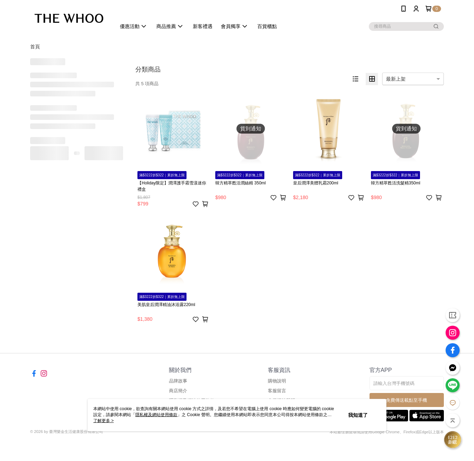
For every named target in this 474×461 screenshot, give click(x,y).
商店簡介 (178, 390)
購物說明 (277, 381)
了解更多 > (103, 420)
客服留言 (277, 390)
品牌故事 (178, 381)
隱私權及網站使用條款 (156, 414)
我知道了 (358, 415)
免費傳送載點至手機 (406, 400)
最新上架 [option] (396, 79)
